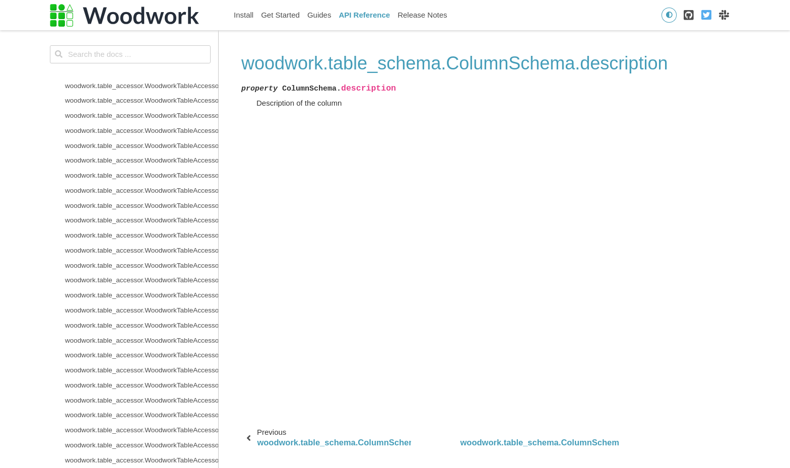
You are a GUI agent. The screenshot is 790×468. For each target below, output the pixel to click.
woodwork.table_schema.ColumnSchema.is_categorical (141, 166)
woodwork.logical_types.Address (114, 270)
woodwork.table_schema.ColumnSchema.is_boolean (141, 150)
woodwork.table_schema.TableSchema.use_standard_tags (141, 76)
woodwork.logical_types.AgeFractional (123, 300)
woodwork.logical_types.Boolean (114, 330)
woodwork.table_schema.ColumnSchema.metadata (141, 210)
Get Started (280, 15)
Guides (319, 15)
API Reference (364, 15)
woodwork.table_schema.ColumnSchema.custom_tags (141, 105)
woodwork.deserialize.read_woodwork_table (132, 255)
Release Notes (422, 15)
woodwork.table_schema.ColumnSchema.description (141, 120)
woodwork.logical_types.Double (112, 420)
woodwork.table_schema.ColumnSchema (127, 91)
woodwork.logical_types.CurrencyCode (123, 390)
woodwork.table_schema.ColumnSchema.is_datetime (141, 180)
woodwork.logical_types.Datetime (115, 405)
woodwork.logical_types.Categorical (119, 360)
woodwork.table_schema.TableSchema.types (133, 60)
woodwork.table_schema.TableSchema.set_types (139, 31)
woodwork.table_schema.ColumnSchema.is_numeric (141, 195)
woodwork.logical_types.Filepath (114, 450)
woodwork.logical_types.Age (108, 285)
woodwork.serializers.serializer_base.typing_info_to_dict (141, 225)
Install (243, 15)
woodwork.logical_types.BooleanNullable (126, 345)
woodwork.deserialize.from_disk (113, 240)
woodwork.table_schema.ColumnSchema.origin (137, 135)
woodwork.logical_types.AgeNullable (120, 315)
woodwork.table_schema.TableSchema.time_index (141, 45)
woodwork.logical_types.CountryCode (122, 375)
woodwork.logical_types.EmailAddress (123, 435)
